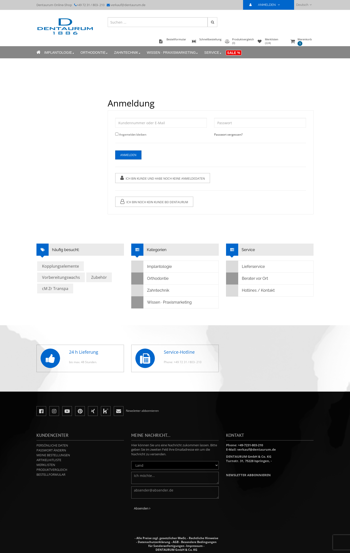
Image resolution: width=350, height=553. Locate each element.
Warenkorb (305, 41)
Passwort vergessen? (228, 134)
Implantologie (59, 53)
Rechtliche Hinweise (203, 538)
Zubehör (99, 277)
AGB (176, 542)
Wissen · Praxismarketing (172, 53)
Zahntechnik (127, 53)
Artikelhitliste (48, 460)
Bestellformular (50, 474)
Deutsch (304, 5)
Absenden (142, 508)
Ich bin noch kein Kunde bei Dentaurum (154, 201)
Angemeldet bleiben (132, 134)
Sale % (233, 53)
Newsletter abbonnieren (248, 475)
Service (213, 53)
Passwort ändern (51, 450)
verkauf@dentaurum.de (128, 5)
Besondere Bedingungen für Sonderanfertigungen (182, 544)
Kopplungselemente (60, 266)
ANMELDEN (266, 5)
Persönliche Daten (52, 445)
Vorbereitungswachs (61, 277)
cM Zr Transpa (55, 288)
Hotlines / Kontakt (250, 290)
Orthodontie (94, 53)
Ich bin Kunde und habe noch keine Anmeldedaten (162, 178)
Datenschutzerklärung (154, 542)
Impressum (194, 546)
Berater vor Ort (247, 278)
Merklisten (45, 465)
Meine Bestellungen (53, 455)
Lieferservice (245, 266)
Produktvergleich (51, 469)
